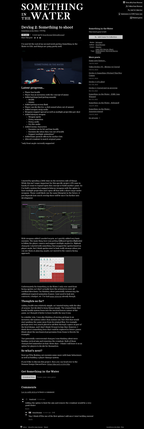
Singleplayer (100, 51)
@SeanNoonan (58, 35)
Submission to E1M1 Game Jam (130, 14)
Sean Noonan (47, 35)
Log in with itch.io (29, 392)
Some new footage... (97, 61)
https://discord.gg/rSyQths (58, 364)
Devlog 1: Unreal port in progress (103, 88)
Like (25, 35)
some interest (56, 296)
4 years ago (41, 399)
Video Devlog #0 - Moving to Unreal (104, 67)
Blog (122, 427)
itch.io (25, 427)
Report (46, 427)
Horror (106, 49)
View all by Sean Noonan (35, 427)
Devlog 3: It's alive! (97, 82)
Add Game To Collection (106, 37)
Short (111, 49)
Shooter (98, 47)
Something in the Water (30, 31)
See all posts (93, 118)
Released (99, 42)
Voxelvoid (32, 399)
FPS (101, 49)
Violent (98, 53)
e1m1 (97, 49)
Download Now (29, 377)
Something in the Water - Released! (104, 103)
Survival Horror (112, 51)
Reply (27, 409)
